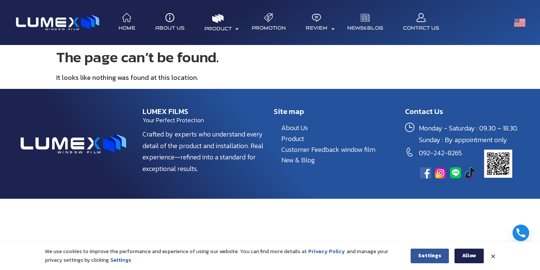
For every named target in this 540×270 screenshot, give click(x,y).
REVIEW (320, 28)
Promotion (269, 28)
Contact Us (421, 28)
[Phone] (521, 233)
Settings (120, 260)
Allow (469, 256)
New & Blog (298, 160)
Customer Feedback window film (328, 149)
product (221, 28)
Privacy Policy (326, 252)
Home (126, 28)
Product (292, 139)
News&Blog (365, 28)
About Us (169, 28)
